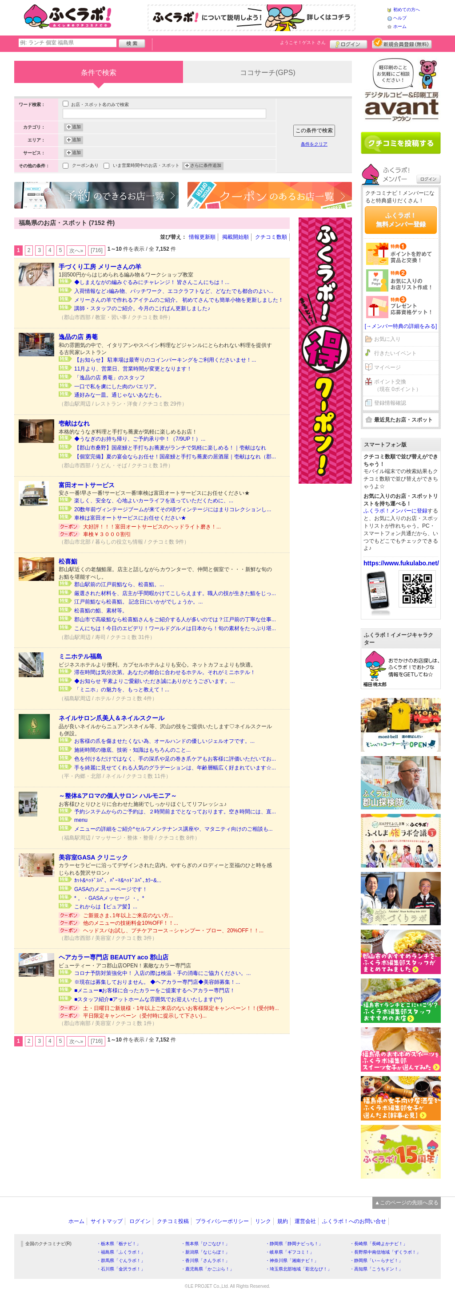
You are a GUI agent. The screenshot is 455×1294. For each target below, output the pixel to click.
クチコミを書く (401, 143)
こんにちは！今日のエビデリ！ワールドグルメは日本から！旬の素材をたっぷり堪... (175, 628)
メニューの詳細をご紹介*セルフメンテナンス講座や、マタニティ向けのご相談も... (173, 829)
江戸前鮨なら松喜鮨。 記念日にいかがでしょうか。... (138, 602)
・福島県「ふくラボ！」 (120, 1252)
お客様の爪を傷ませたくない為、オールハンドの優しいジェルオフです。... (164, 741)
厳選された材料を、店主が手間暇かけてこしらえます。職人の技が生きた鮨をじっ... (175, 593)
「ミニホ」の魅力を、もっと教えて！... (121, 689)
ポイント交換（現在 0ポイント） (397, 385)
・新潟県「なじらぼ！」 (205, 1252)
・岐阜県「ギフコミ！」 (289, 1252)
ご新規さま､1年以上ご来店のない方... (128, 915)
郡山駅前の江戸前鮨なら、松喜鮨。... (119, 584)
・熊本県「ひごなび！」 (205, 1243)
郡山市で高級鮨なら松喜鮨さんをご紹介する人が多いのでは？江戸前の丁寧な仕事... (175, 619)
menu (81, 820)
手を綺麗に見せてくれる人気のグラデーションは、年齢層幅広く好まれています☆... (175, 768)
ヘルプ (400, 18)
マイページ (387, 367)
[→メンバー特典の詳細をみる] (401, 326)
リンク (263, 1221)
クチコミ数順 (271, 237)
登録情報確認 (390, 403)
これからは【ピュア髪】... (105, 906)
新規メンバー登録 (402, 43)
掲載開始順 (235, 237)
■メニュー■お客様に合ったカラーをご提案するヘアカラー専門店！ (154, 990)
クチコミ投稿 (173, 1221)
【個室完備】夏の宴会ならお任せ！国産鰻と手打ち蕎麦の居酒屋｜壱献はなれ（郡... (175, 457)
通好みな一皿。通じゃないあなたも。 (119, 395)
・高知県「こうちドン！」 (376, 1268)
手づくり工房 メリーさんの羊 (100, 266)
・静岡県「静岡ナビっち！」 (294, 1243)
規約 (282, 1221)
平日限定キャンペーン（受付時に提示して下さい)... (145, 1016)
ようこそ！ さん (303, 42)
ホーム (400, 26)
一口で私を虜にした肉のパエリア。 (117, 386)
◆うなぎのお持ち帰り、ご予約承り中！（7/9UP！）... (139, 439)
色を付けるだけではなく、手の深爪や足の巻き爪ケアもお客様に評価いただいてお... (175, 759)
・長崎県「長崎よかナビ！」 (378, 1243)
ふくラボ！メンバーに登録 (395, 511)
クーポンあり (85, 166)
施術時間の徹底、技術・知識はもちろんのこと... (132, 750)
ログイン (348, 43)
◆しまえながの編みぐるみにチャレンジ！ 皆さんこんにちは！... (151, 282)
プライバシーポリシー (222, 1221)
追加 (76, 127)
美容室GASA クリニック (93, 857)
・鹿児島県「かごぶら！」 (207, 1268)
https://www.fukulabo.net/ (401, 563)
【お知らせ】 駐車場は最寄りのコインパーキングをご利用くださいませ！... (165, 360)
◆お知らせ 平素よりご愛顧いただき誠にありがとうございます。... (154, 681)
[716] (97, 250)
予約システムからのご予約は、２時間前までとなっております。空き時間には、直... (175, 812)
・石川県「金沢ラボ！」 (120, 1268)
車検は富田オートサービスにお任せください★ (130, 518)
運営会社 (305, 1221)
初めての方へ (406, 9)
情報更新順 (202, 237)
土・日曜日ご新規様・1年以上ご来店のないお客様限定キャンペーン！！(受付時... (181, 1008)
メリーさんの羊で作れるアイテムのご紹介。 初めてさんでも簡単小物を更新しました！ (178, 300)
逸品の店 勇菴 (78, 336)
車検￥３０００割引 (107, 534)
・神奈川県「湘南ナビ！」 (292, 1260)
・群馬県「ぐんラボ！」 (120, 1260)
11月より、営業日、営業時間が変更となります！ (133, 369)
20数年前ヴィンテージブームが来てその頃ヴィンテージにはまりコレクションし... (172, 509)
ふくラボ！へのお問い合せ (354, 1221)
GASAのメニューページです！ (111, 889)
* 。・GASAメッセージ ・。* (109, 898)
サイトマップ (107, 1221)
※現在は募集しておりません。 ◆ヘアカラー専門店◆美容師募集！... (157, 982)
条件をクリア (314, 144)
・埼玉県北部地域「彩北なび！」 (298, 1268)
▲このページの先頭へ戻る (407, 1202)
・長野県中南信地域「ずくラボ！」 (385, 1252)
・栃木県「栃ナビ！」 (118, 1243)
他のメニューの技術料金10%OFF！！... (130, 923)
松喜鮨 (68, 561)
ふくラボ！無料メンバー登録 (401, 220)
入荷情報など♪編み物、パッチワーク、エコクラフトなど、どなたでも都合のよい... (173, 291)
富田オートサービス (87, 485)
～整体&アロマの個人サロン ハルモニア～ (118, 795)
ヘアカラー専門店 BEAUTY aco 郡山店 (113, 957)
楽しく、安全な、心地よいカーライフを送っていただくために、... (153, 500)
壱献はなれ (74, 423)
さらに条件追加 (205, 166)
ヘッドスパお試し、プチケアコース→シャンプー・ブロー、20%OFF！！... (173, 930)
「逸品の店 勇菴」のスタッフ (109, 378)
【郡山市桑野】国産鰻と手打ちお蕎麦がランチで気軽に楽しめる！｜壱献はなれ (170, 448)
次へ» (76, 251)
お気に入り (387, 339)
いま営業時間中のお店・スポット (146, 166)
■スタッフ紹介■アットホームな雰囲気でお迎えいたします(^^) (148, 999)
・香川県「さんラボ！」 (205, 1260)
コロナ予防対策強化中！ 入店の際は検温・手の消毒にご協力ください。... (162, 973)
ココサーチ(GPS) (267, 72)
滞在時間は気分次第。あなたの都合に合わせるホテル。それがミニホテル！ (164, 672)
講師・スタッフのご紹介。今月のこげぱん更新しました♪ (142, 308)
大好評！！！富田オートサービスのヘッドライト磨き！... (152, 527)
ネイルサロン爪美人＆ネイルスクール (111, 718)
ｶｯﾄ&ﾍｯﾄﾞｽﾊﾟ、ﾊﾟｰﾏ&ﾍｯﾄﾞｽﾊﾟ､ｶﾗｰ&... (117, 880)
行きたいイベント (395, 353)
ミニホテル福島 (80, 656)
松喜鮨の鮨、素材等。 (101, 611)
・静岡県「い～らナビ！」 (376, 1260)
